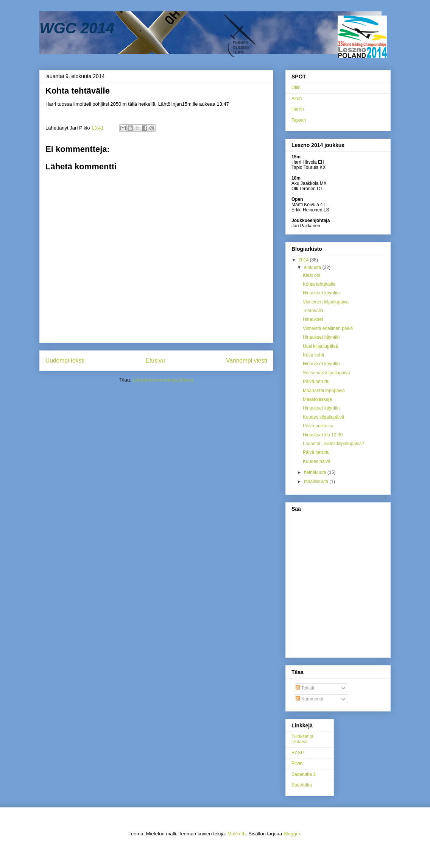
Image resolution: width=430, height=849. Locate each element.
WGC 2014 (76, 28)
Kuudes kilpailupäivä (323, 417)
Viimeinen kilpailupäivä (326, 302)
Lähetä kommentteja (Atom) (162, 380)
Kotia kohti (313, 355)
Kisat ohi (311, 275)
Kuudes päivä (316, 461)
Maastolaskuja (317, 399)
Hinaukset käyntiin (321, 293)
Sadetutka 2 (303, 774)
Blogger (292, 833)
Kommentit (309, 699)
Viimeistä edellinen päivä (328, 328)
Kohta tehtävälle (319, 284)
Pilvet (296, 763)
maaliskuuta (316, 481)
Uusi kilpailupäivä (320, 346)
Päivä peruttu (316, 381)
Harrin (297, 109)
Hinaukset (313, 319)
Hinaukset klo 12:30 (323, 435)
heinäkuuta (315, 472)
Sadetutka (301, 785)
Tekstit (305, 688)
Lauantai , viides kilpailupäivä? (333, 443)
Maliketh (236, 833)
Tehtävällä (313, 310)
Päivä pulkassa (318, 425)
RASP (297, 752)
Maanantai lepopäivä (324, 390)
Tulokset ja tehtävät (302, 739)
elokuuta (313, 267)
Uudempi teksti (64, 360)
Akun (296, 98)
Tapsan (298, 120)
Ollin (296, 87)
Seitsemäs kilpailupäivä (326, 372)
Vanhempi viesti (246, 360)
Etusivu (155, 360)
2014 (304, 260)
